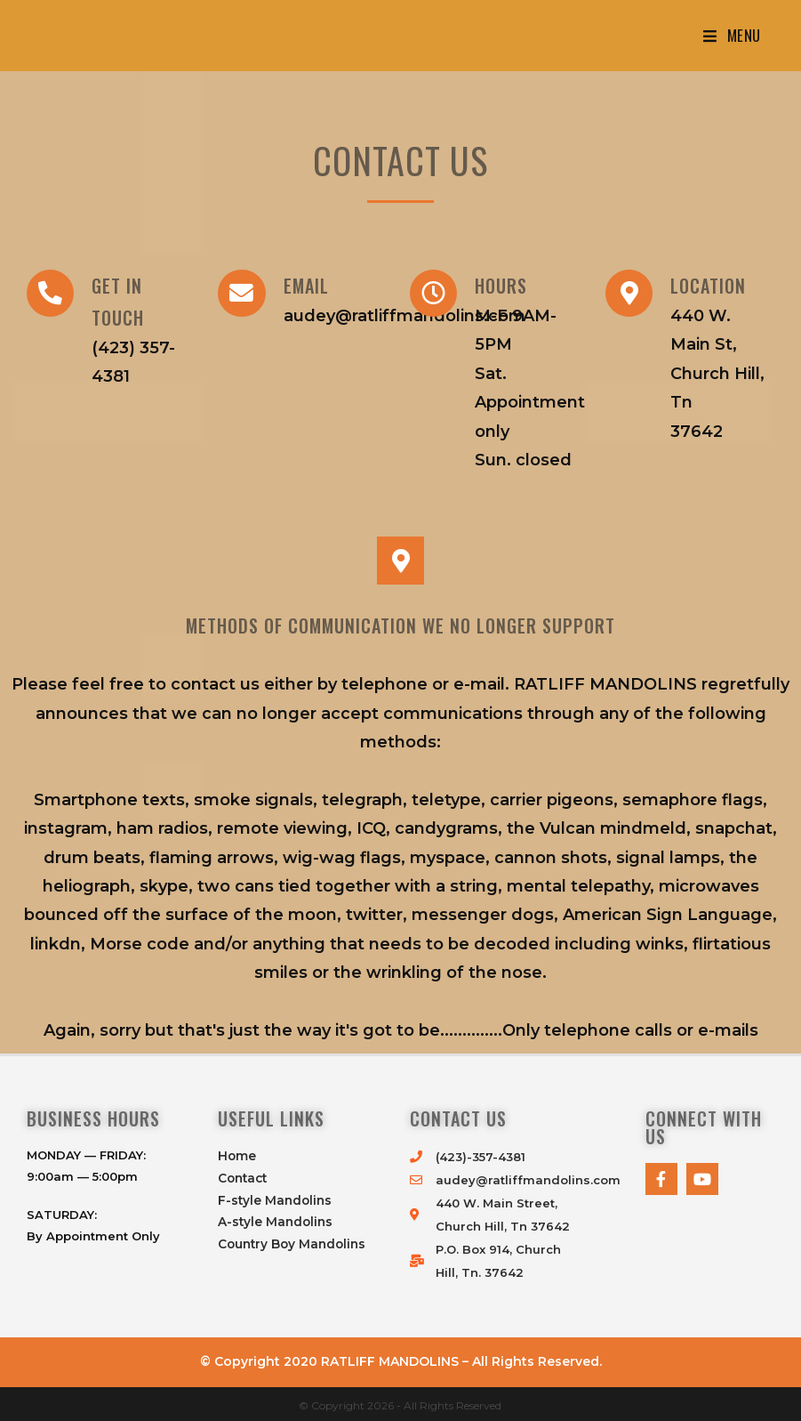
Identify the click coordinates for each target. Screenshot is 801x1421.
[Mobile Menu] (732, 35)
